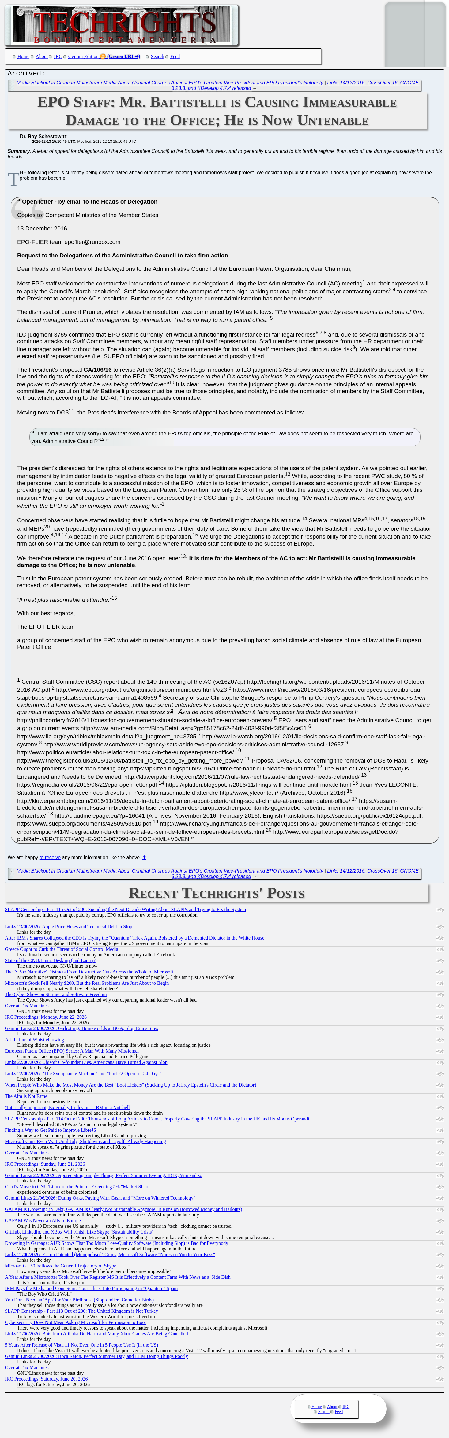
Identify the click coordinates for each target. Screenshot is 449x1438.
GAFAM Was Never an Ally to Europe (43, 1222)
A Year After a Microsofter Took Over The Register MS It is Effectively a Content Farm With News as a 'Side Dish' (118, 1278)
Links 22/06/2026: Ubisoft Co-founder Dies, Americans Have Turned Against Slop (86, 1063)
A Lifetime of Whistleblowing (34, 1041)
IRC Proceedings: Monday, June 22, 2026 (46, 1018)
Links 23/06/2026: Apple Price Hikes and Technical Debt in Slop (68, 928)
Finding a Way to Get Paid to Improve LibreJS (50, 1131)
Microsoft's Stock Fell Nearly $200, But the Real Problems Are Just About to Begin (87, 984)
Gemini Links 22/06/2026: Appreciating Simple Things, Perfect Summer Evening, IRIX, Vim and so (103, 1176)
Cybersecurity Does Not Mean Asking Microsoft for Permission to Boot (75, 1323)
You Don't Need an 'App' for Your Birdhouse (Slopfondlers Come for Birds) (79, 1301)
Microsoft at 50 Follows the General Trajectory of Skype (60, 1267)
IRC (58, 56)
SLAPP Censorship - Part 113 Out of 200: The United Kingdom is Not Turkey (81, 1312)
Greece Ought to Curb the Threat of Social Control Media (61, 950)
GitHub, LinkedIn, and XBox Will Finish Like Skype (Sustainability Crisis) (79, 1233)
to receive (50, 859)
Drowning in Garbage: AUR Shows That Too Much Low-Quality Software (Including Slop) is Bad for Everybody (116, 1244)
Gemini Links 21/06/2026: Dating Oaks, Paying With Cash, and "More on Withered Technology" (100, 1199)
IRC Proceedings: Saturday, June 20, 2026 (46, 1380)
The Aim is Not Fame (26, 1097)
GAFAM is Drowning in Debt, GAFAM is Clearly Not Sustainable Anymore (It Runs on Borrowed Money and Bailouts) (123, 1210)
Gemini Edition (83, 56)
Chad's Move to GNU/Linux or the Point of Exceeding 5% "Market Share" (78, 1188)
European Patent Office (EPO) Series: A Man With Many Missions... (72, 1052)
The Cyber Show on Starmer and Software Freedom (56, 996)
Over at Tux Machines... (28, 1007)
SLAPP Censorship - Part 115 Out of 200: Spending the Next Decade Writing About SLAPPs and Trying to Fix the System (125, 911)
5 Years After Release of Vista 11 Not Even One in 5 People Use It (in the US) (81, 1346)
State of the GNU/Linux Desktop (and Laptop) (50, 962)
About (42, 56)
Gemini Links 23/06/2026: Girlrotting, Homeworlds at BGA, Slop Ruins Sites (81, 1029)
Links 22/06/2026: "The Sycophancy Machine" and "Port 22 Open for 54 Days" (83, 1075)
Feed (175, 56)
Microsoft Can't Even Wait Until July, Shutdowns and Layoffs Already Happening (85, 1143)
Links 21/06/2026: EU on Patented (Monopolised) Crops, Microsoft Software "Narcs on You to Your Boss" (110, 1256)
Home (23, 56)
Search (157, 56)
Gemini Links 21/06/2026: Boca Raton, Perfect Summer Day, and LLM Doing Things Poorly (96, 1357)
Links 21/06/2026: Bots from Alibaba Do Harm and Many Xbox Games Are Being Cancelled (96, 1335)
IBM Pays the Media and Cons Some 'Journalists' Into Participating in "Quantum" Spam (91, 1290)
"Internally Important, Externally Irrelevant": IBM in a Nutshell (67, 1109)
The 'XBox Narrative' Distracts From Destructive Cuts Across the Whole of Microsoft (89, 973)
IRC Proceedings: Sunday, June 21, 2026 (45, 1165)
